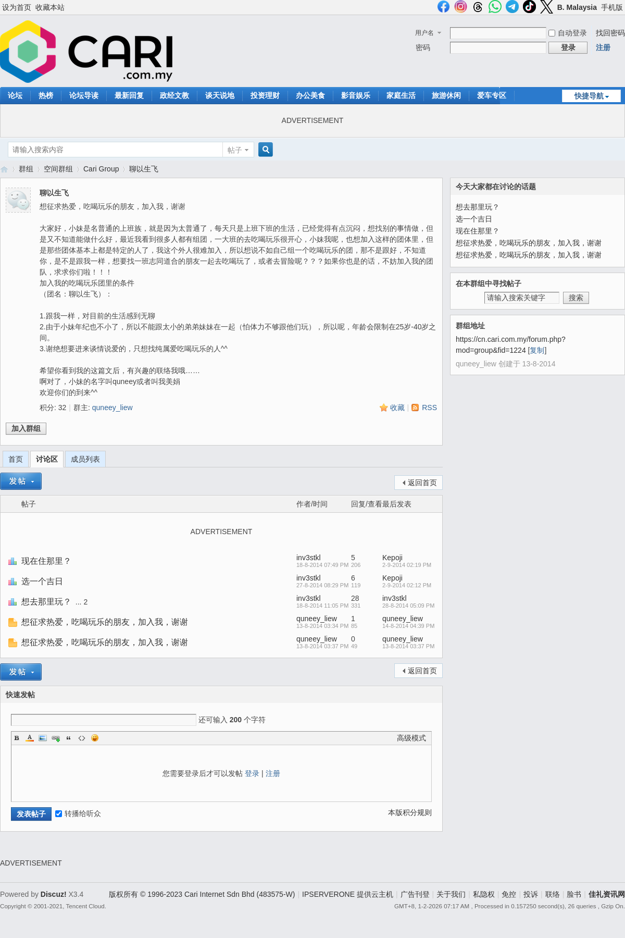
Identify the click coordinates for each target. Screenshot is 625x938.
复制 (537, 350)
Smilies (95, 738)
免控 (509, 894)
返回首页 (422, 482)
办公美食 (310, 95)
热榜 (46, 95)
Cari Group (101, 169)
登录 (252, 773)
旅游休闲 (446, 95)
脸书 (574, 894)
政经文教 (174, 95)
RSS (429, 407)
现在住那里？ (46, 561)
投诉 (530, 894)
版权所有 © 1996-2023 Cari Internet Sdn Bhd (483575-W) (202, 894)
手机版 (612, 7)
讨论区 (47, 459)
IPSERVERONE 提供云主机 (347, 894)
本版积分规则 (410, 812)
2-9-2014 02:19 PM (406, 565)
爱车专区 (491, 95)
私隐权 (484, 894)
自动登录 (567, 33)
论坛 (15, 95)
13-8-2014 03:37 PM (408, 646)
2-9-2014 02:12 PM (406, 585)
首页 (15, 459)
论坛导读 (83, 95)
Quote (69, 738)
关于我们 (451, 894)
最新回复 (129, 95)
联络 (552, 894)
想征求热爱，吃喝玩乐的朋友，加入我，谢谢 (104, 622)
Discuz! (54, 894)
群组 (26, 169)
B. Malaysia (577, 7)
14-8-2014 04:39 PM (408, 626)
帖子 (235, 150)
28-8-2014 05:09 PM (408, 605)
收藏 (397, 407)
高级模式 (411, 738)
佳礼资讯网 (4, 169)
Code (82, 738)
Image (43, 738)
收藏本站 (50, 7)
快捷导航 (589, 96)
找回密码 (610, 33)
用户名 (424, 32)
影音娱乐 (355, 95)
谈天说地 (219, 95)
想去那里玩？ (46, 601)
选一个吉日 (42, 581)
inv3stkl (308, 557)
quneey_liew (112, 407)
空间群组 (58, 169)
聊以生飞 (143, 169)
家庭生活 (401, 95)
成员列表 (85, 459)
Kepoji (392, 557)
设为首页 (16, 7)
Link (56, 738)
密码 (423, 47)
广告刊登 (415, 894)
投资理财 (265, 95)
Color (29, 738)
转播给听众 (78, 813)
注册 (603, 47)
